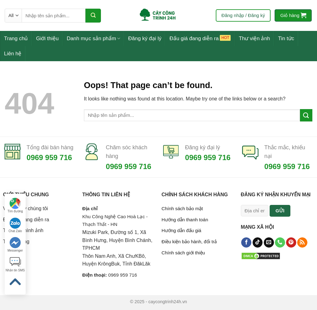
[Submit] (93, 16)
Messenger (15, 244)
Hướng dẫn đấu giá (181, 230)
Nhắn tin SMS (15, 264)
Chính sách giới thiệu (183, 252)
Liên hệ (12, 54)
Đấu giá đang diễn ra (194, 38)
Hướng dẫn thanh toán (185, 219)
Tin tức (286, 38)
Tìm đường (15, 205)
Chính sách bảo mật (182, 208)
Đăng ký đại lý (144, 38)
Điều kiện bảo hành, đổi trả (189, 241)
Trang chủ (16, 38)
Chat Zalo (15, 225)
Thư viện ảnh (254, 38)
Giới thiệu (47, 38)
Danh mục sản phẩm (93, 38)
